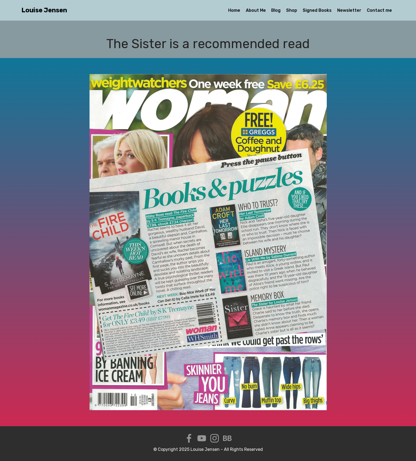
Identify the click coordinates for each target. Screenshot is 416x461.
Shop (291, 10)
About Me (256, 10)
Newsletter (349, 10)
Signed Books (317, 10)
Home (234, 10)
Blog (276, 10)
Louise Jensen (44, 10)
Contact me (379, 10)
